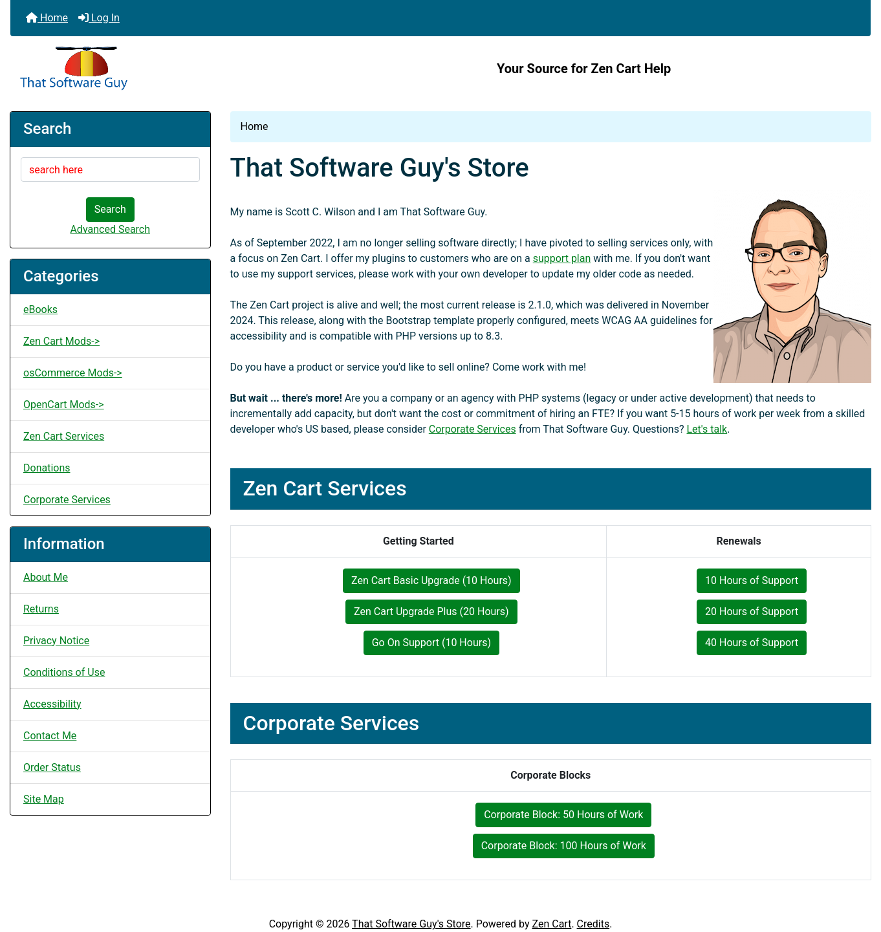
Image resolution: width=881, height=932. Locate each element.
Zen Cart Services (63, 436)
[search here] (110, 169)
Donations (47, 468)
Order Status (52, 767)
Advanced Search (110, 229)
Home (47, 18)
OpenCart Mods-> (63, 404)
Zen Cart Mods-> (61, 341)
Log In (99, 18)
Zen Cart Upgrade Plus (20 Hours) (431, 611)
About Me (45, 577)
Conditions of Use (64, 672)
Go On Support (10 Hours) (431, 642)
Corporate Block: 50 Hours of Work (563, 814)
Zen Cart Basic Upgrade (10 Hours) (431, 580)
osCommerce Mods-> (72, 373)
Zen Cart (552, 924)
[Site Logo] (153, 69)
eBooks (40, 309)
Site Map (43, 799)
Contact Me (49, 736)
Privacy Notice (56, 640)
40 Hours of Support (751, 642)
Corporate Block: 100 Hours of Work (563, 846)
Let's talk (707, 429)
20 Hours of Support (751, 611)
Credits (593, 924)
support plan (562, 258)
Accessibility (52, 704)
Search (110, 209)
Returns (41, 609)
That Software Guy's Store (411, 924)
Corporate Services (67, 499)
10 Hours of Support (751, 580)
